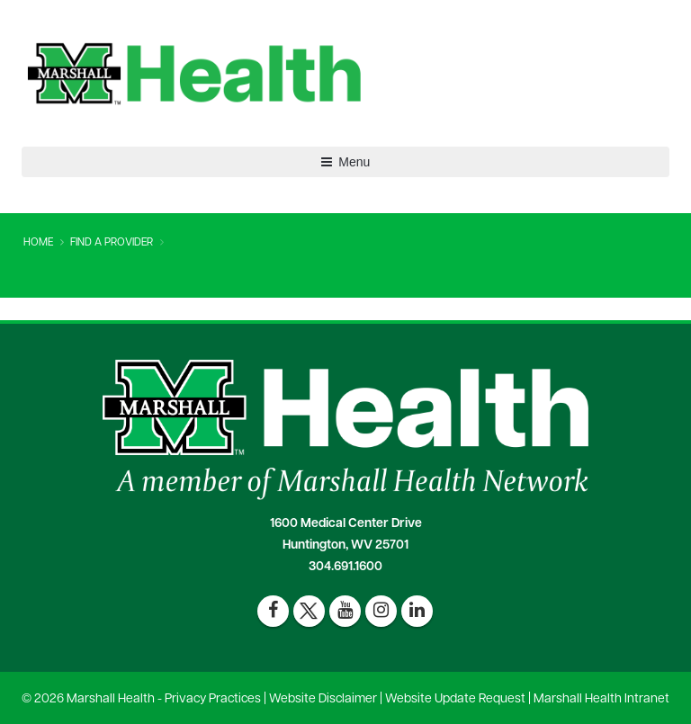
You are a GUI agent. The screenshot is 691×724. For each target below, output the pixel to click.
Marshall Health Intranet (601, 699)
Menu (346, 162)
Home (38, 242)
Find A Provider (111, 242)
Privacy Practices (213, 699)
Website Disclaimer (323, 699)
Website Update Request (455, 699)
